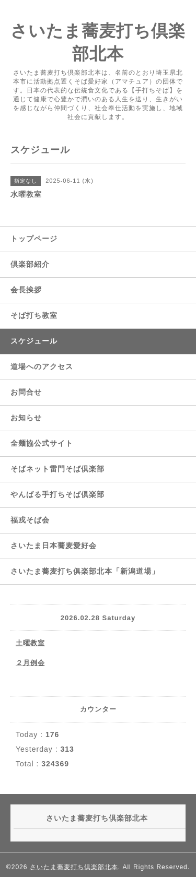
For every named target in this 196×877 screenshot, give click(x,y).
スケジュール (33, 341)
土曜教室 (30, 643)
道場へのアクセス (41, 366)
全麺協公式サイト (41, 443)
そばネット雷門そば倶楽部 (57, 469)
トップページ (33, 238)
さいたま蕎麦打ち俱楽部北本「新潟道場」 (84, 571)
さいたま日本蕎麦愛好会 (53, 545)
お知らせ (26, 417)
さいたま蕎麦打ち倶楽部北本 (74, 867)
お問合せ (26, 392)
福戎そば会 (30, 520)
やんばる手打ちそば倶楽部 (57, 494)
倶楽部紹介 (30, 264)
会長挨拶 (26, 290)
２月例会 (30, 663)
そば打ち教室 (33, 315)
